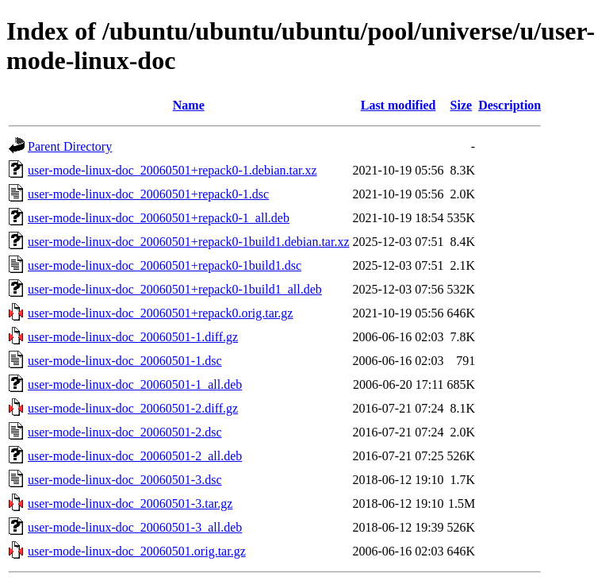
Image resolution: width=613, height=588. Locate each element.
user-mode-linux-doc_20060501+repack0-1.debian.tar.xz (172, 170)
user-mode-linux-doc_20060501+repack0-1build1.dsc (164, 265)
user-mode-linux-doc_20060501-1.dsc (125, 360)
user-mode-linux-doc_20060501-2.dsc (125, 432)
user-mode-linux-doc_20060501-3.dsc (125, 479)
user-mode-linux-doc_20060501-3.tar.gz (130, 503)
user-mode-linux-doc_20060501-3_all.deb (135, 527)
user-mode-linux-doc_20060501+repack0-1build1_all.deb (175, 289)
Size (461, 105)
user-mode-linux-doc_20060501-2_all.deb (135, 456)
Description (509, 105)
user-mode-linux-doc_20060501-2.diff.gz (133, 408)
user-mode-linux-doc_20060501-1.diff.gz (133, 337)
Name (189, 105)
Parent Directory (70, 146)
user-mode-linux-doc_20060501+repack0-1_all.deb (158, 218)
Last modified (398, 105)
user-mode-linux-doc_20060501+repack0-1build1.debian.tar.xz (188, 241)
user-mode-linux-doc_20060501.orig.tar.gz (137, 551)
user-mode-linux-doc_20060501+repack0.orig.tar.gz (160, 313)
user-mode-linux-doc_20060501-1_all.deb (135, 384)
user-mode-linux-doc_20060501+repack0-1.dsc (148, 194)
